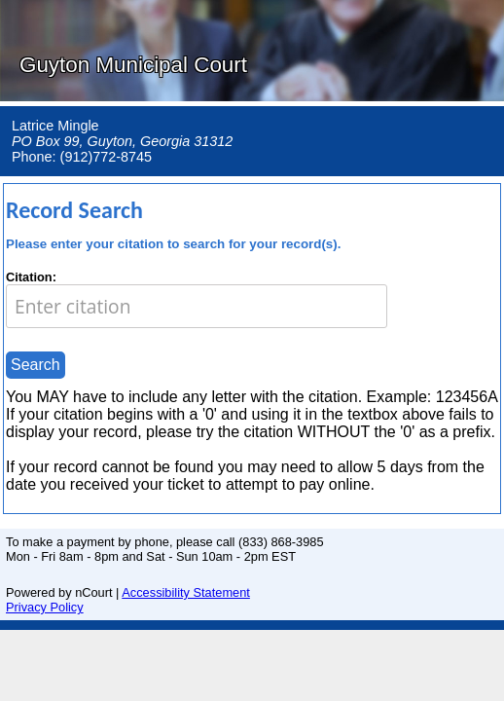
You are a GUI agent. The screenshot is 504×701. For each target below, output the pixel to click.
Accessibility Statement (186, 592)
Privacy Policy (45, 607)
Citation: (31, 277)
